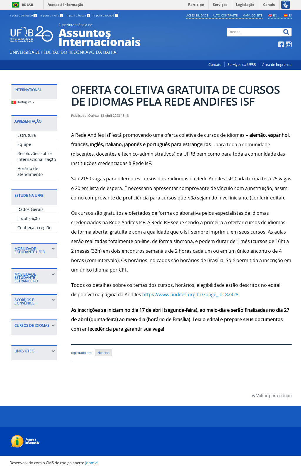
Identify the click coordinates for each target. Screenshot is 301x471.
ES (290, 15)
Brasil (28, 4)
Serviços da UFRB (242, 64)
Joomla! (91, 462)
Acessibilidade (197, 15)
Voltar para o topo (271, 395)
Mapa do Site (252, 15)
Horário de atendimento (30, 171)
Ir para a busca (79, 15)
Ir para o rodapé (105, 15)
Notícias (103, 353)
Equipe (24, 144)
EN (275, 15)
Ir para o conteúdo (23, 15)
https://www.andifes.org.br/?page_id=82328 (190, 294)
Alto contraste (225, 15)
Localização (28, 218)
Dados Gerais (30, 209)
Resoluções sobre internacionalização (36, 156)
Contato (214, 64)
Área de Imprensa (277, 64)
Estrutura (26, 135)
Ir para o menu (52, 15)
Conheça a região (34, 227)
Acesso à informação (65, 4)
